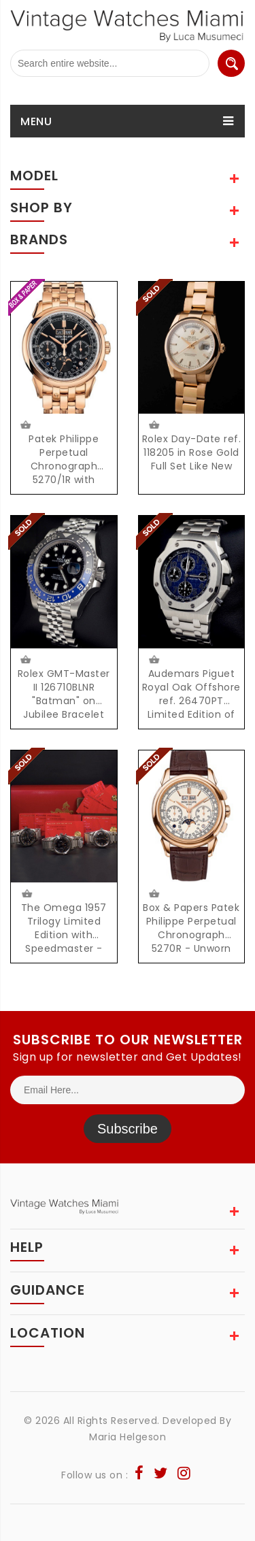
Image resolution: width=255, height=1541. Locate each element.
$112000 (153, 660)
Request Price (24, 425)
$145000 (153, 894)
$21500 (26, 894)
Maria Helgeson (127, 1437)
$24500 (154, 425)
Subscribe (127, 1128)
